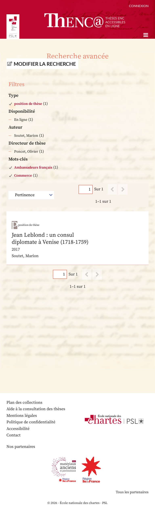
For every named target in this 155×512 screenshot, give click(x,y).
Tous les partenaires (132, 492)
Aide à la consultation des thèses (35, 409)
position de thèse (28, 103)
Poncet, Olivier (26, 151)
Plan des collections (24, 402)
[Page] (86, 189)
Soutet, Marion (26, 135)
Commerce (23, 175)
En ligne (20, 119)
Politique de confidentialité (30, 422)
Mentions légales (21, 415)
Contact (13, 435)
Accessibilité (17, 428)
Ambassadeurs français (33, 167)
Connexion (139, 6)
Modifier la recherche (45, 64)
